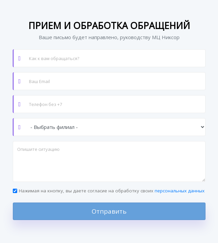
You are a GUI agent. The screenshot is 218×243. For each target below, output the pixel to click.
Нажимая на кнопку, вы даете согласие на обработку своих (112, 191)
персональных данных (180, 191)
